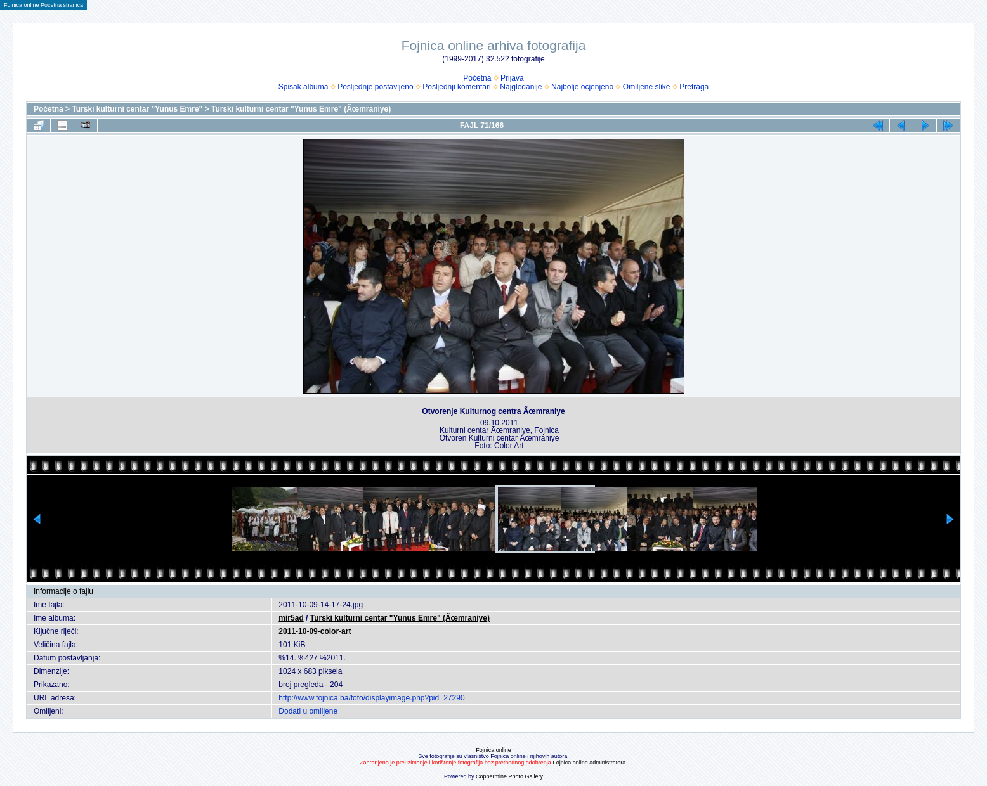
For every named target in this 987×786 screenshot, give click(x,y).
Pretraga (694, 86)
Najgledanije (521, 86)
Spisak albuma (303, 86)
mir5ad (290, 618)
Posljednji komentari (456, 86)
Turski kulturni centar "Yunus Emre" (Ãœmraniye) (301, 109)
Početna (477, 78)
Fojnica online (493, 750)
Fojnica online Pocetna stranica (43, 5)
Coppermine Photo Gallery (509, 776)
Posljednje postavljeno (375, 86)
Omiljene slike (646, 86)
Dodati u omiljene (307, 711)
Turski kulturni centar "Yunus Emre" (137, 109)
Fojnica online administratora (588, 762)
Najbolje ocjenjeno (582, 86)
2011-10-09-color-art (314, 631)
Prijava (512, 78)
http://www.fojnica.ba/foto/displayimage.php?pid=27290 (371, 697)
